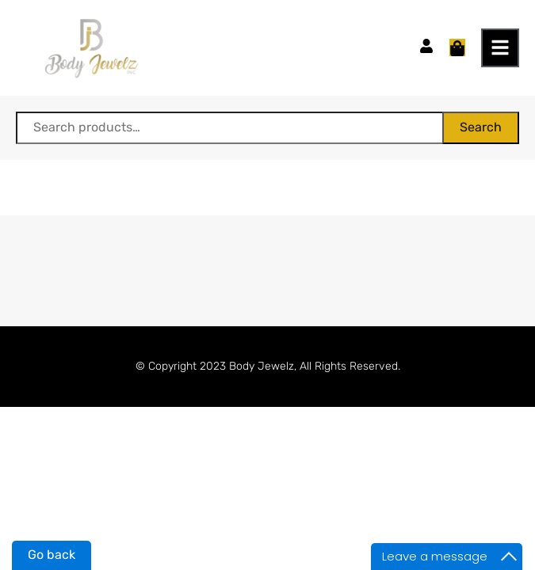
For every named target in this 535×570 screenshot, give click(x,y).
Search (481, 127)
